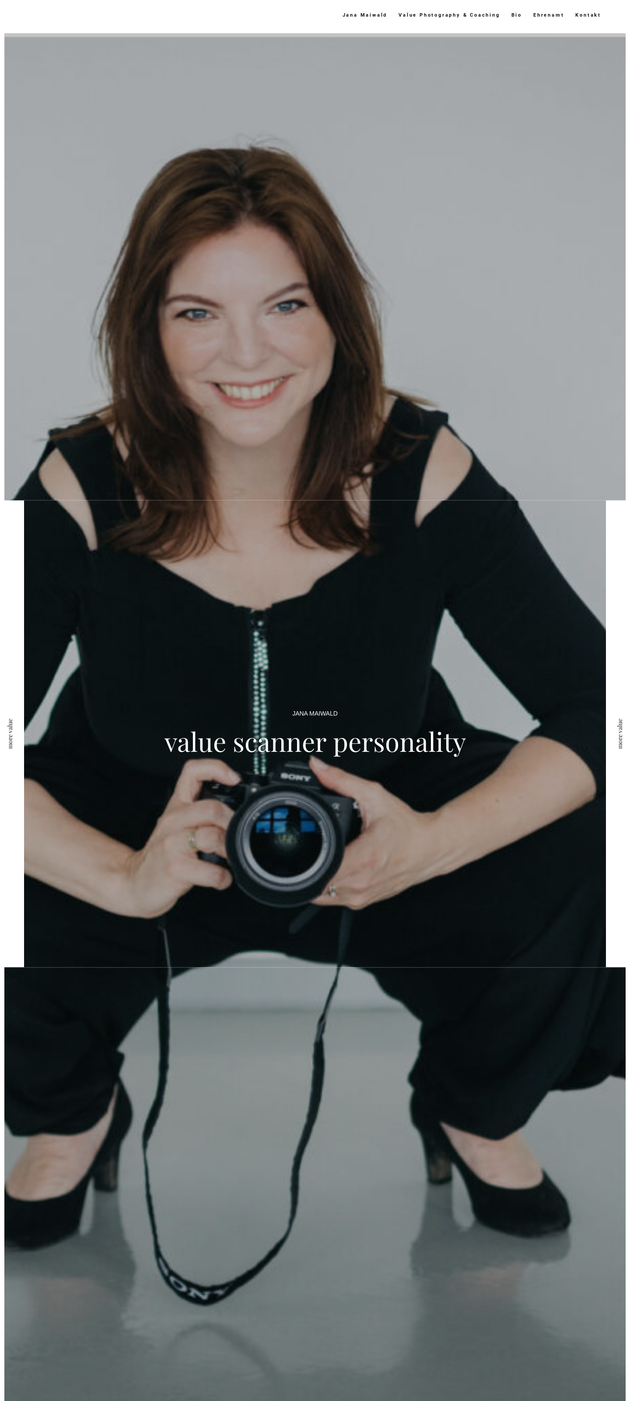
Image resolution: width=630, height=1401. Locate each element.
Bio (516, 15)
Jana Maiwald (365, 15)
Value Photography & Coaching (449, 15)
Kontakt (588, 15)
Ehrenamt (548, 15)
